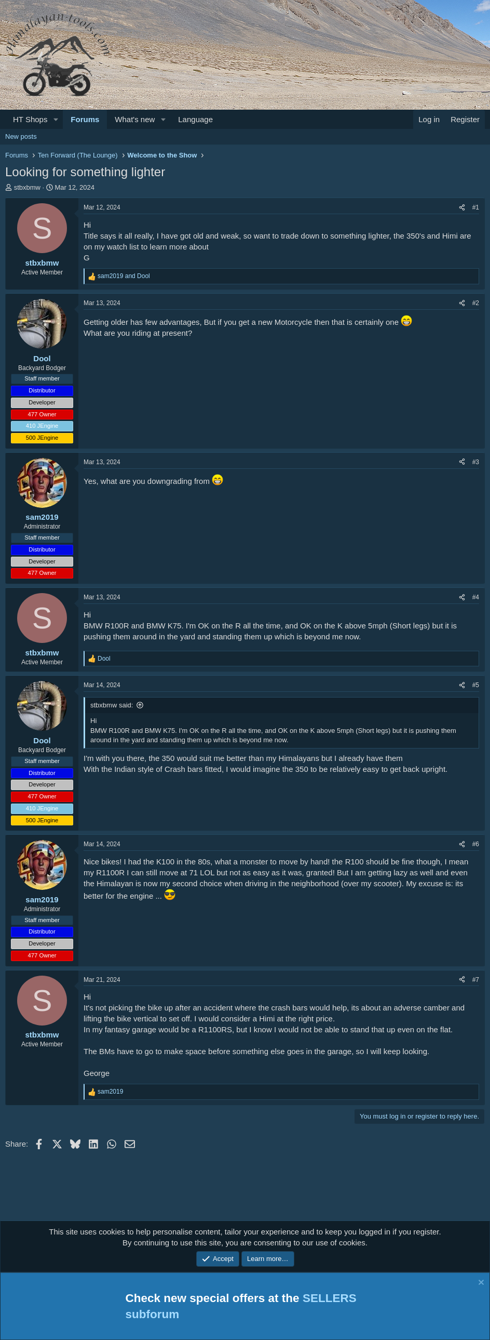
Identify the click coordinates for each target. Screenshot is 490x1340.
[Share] (462, 208)
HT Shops (30, 119)
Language (195, 119)
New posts (21, 136)
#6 (475, 844)
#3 (475, 462)
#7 (475, 979)
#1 (475, 207)
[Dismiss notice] (479, 1283)
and (124, 276)
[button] (55, 119)
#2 (475, 303)
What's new (135, 119)
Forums (85, 119)
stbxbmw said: (111, 705)
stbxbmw (27, 187)
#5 (475, 685)
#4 (475, 597)
